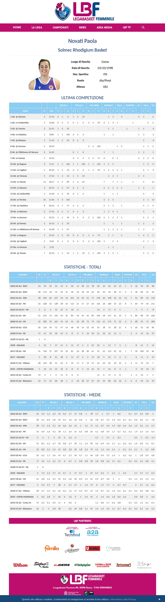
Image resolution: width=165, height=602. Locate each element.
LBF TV (127, 27)
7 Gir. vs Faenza (17, 158)
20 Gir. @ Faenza (18, 223)
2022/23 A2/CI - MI (19, 309)
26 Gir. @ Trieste (18, 253)
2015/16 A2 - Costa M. (20, 374)
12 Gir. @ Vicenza (18, 175)
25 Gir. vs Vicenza (18, 247)
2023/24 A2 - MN (18, 297)
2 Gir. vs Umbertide (19, 122)
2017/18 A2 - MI (18, 351)
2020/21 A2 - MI (18, 321)
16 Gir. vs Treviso (18, 199)
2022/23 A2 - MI (18, 303)
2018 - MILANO (17, 345)
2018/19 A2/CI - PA (19, 339)
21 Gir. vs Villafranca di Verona (24, 229)
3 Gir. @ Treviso (17, 128)
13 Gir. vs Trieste (18, 181)
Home (17, 27)
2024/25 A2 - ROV (18, 292)
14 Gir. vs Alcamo (18, 187)
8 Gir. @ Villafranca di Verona (24, 152)
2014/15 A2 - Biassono (21, 380)
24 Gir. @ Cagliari (18, 241)
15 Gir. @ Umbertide (20, 193)
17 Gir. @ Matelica (19, 205)
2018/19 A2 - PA (18, 333)
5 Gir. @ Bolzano (18, 140)
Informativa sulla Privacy (123, 599)
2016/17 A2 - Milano (20, 363)
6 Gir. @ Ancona (18, 146)
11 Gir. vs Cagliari (18, 170)
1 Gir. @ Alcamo (18, 116)
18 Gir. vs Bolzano (18, 211)
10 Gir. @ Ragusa (18, 164)
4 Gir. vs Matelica (18, 134)
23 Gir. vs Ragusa (18, 235)
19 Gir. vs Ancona (18, 217)
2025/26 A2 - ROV (18, 286)
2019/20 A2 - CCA (18, 327)
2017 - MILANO (17, 357)
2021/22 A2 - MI (18, 315)
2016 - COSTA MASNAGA (22, 369)
